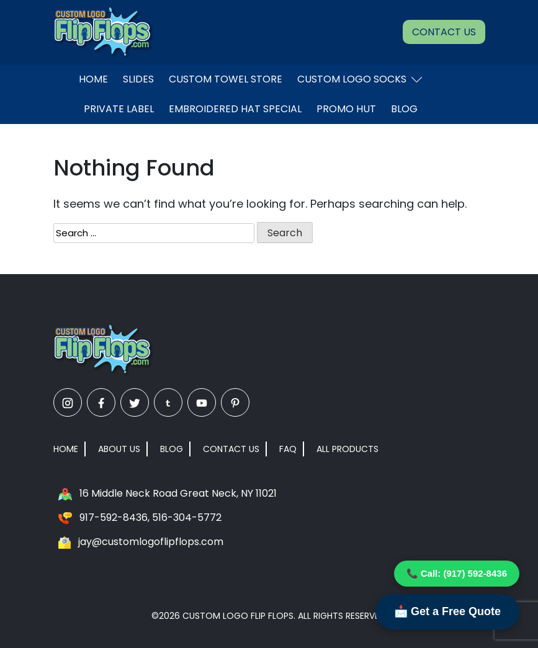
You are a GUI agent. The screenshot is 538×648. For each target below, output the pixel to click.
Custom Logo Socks (359, 79)
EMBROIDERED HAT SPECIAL (235, 109)
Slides (138, 79)
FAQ (288, 449)
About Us (119, 449)
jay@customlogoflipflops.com (150, 542)
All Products (347, 449)
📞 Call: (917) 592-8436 (456, 573)
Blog (404, 109)
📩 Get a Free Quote (447, 611)
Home (93, 79)
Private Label (119, 109)
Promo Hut (346, 109)
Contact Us (444, 32)
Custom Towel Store (225, 79)
